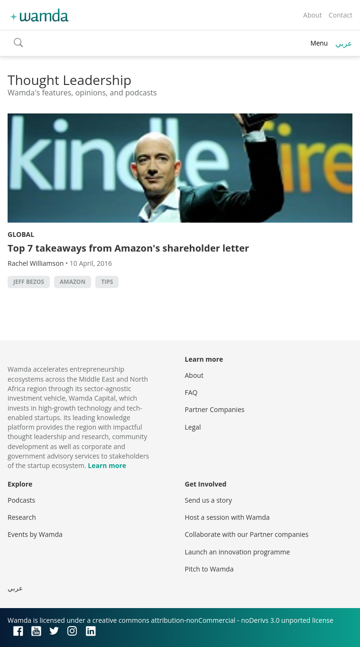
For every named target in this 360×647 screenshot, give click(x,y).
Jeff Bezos (28, 282)
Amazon (72, 282)
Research (22, 517)
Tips (107, 282)
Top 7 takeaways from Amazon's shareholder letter (128, 248)
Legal (193, 426)
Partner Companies (215, 409)
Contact (340, 14)
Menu (319, 42)
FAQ (191, 392)
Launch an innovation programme (237, 551)
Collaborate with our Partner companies (247, 534)
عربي (343, 43)
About (312, 14)
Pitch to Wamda (209, 568)
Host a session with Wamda (227, 517)
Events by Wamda (35, 534)
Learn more (107, 465)
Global (21, 234)
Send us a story (208, 500)
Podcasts (21, 500)
